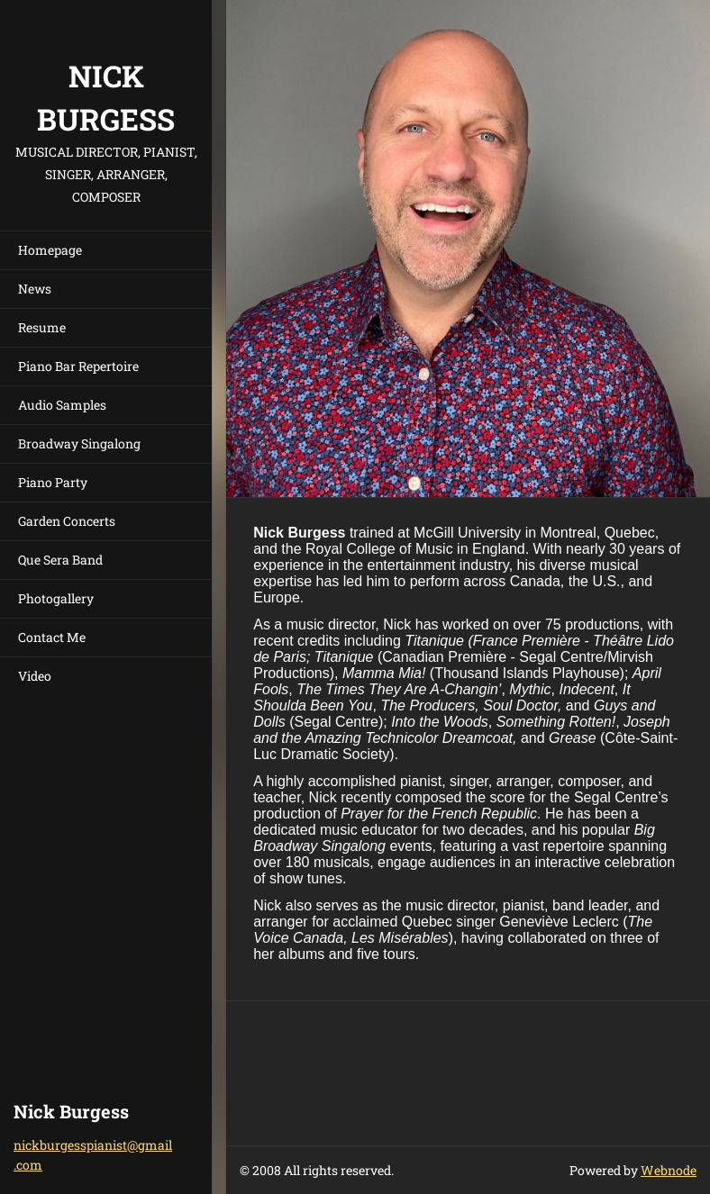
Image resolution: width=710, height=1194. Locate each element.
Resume (42, 327)
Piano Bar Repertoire (78, 366)
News (34, 288)
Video (34, 675)
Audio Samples (62, 404)
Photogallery (56, 598)
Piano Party (52, 482)
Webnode (668, 1170)
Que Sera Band (60, 559)
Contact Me (52, 637)
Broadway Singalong (79, 443)
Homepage (50, 249)
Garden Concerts (66, 520)
